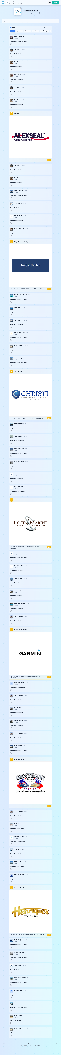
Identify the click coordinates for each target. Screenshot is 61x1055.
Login (55, 2)
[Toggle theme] (49, 2)
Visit (49, 160)
